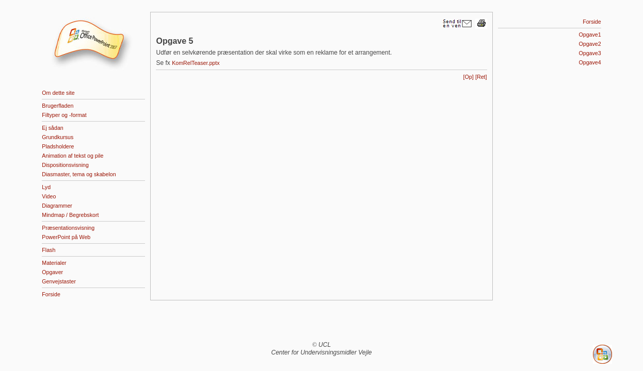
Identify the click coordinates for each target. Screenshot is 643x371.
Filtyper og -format (64, 115)
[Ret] (481, 77)
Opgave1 (589, 34)
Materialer (54, 263)
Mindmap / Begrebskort (70, 215)
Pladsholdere (58, 146)
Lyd (46, 187)
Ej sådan (52, 128)
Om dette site (58, 93)
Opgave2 (589, 44)
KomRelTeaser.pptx (195, 63)
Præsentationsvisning (68, 228)
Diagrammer (57, 206)
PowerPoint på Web (66, 237)
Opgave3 (589, 53)
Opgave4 (589, 62)
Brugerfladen (57, 106)
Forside (51, 294)
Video (49, 196)
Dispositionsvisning (65, 165)
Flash (48, 250)
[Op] (468, 77)
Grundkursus (57, 137)
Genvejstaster (59, 281)
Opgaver (52, 272)
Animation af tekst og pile (72, 156)
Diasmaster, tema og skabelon (79, 174)
